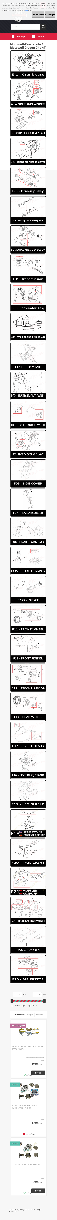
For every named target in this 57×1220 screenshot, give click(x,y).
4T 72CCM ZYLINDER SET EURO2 (28, 1164)
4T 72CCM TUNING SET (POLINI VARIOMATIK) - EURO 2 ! (25, 1106)
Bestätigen (50, 14)
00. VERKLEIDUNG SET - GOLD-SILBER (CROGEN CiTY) (28, 1047)
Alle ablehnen (38, 14)
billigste (30, 1014)
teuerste (39, 1014)
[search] (43, 27)
